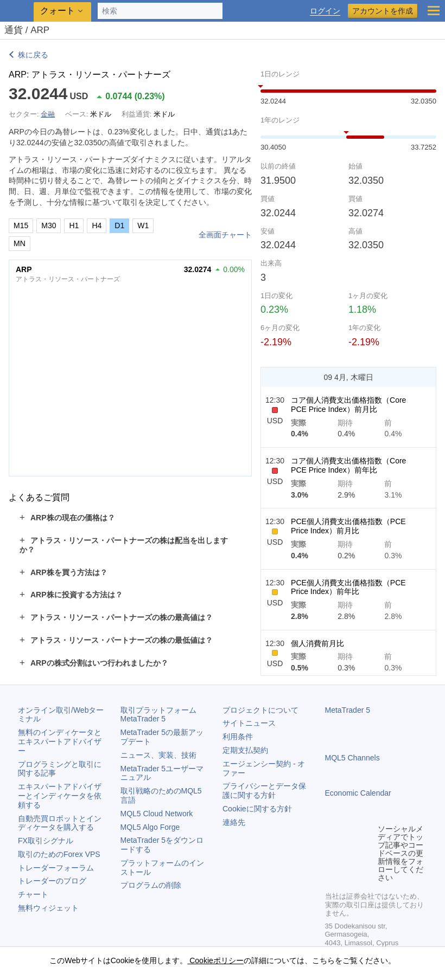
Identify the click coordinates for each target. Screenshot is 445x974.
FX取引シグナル (45, 840)
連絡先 (234, 822)
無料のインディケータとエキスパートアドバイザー (59, 741)
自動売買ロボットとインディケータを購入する (59, 823)
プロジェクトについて (260, 710)
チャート (33, 894)
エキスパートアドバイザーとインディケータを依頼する (59, 795)
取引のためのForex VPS (59, 854)
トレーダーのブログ (52, 880)
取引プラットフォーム (162, 715)
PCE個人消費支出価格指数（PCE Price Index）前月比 (348, 526)
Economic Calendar (358, 793)
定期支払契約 (245, 750)
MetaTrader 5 (348, 710)
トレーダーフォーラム (56, 867)
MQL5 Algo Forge (150, 827)
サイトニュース (249, 723)
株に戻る (33, 54)
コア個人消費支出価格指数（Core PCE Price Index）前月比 (348, 405)
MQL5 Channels (352, 757)
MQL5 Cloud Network (156, 813)
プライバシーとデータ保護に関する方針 (264, 790)
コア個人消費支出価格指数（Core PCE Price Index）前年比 (348, 465)
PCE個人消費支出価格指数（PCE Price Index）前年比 (348, 587)
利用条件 (238, 736)
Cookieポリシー (215, 960)
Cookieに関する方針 (257, 808)
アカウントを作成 (382, 11)
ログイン (325, 11)
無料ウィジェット (48, 908)
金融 (48, 114)
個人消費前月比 (317, 643)
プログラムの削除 (150, 885)
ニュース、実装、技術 (158, 755)
